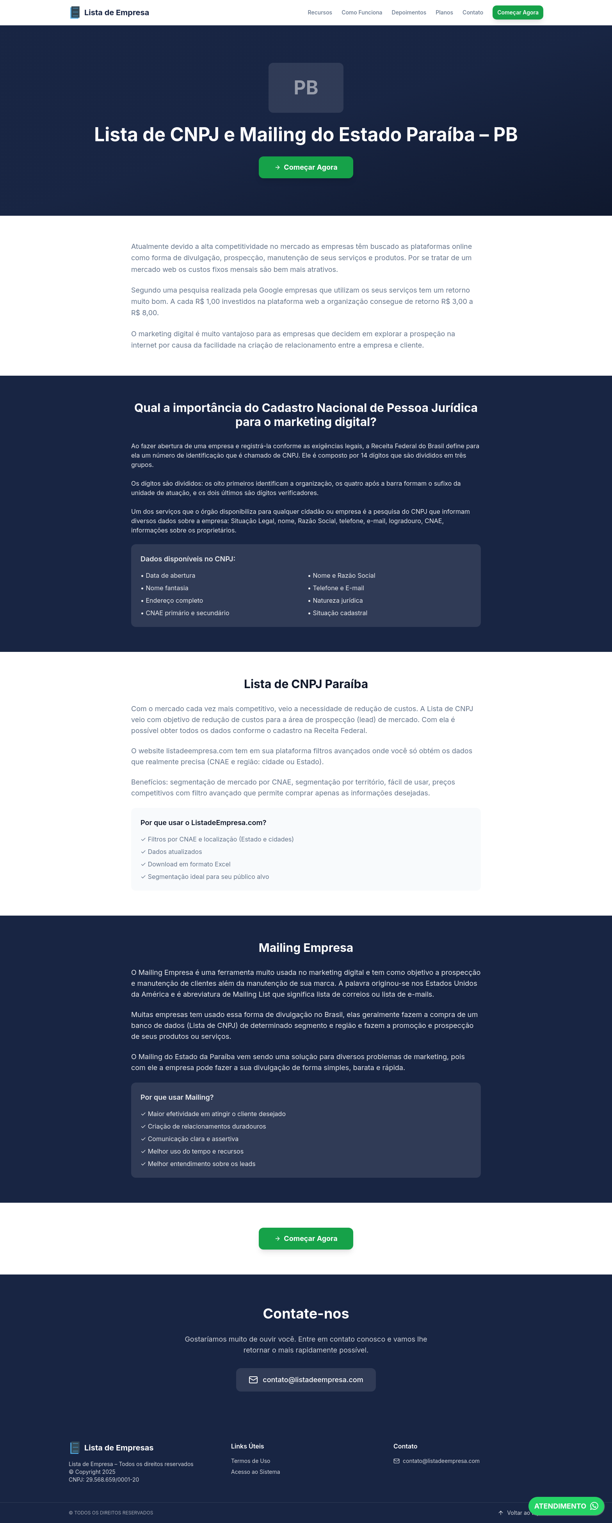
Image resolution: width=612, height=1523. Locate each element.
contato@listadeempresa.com (306, 1380)
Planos (444, 12)
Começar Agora (518, 12)
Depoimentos (409, 12)
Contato (473, 12)
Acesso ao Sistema (255, 1471)
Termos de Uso (250, 1460)
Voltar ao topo (520, 1512)
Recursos (320, 12)
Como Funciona (362, 12)
